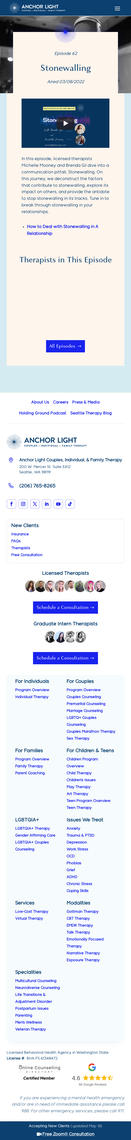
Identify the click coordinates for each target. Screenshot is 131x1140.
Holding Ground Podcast (42, 413)
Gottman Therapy (83, 912)
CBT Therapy (78, 919)
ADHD (72, 877)
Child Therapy (79, 773)
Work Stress (77, 849)
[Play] (65, 123)
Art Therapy (77, 794)
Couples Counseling (84, 697)
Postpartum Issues (31, 1009)
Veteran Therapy (30, 1029)
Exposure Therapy (83, 960)
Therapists (20, 548)
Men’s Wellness (28, 1022)
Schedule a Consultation (62, 607)
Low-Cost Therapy (31, 912)
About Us (40, 402)
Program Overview (32, 690)
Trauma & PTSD (80, 835)
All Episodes (62, 346)
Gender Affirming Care (35, 835)
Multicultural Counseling (35, 981)
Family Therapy (29, 766)
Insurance (20, 534)
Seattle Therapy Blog (91, 413)
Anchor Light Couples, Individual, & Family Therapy (70, 460)
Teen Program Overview (88, 801)
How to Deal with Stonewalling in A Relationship (62, 230)
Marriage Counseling (85, 711)
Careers (60, 402)
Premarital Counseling (86, 704)
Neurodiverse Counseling (37, 988)
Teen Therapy (79, 808)
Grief (71, 870)
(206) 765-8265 (37, 486)
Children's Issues (81, 780)
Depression (77, 842)
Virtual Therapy (29, 919)
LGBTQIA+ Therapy (32, 828)
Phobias (74, 863)
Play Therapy (79, 787)
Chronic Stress (79, 884)
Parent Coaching (30, 773)
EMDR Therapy (80, 925)
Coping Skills (77, 891)
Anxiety (73, 828)
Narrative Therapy (83, 953)
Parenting (23, 1015)
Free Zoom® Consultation (68, 1134)
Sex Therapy (78, 738)
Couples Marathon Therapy (91, 732)
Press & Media (86, 402)
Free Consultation (26, 555)
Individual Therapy (31, 697)
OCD (71, 856)
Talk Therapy (78, 932)
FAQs (16, 541)
